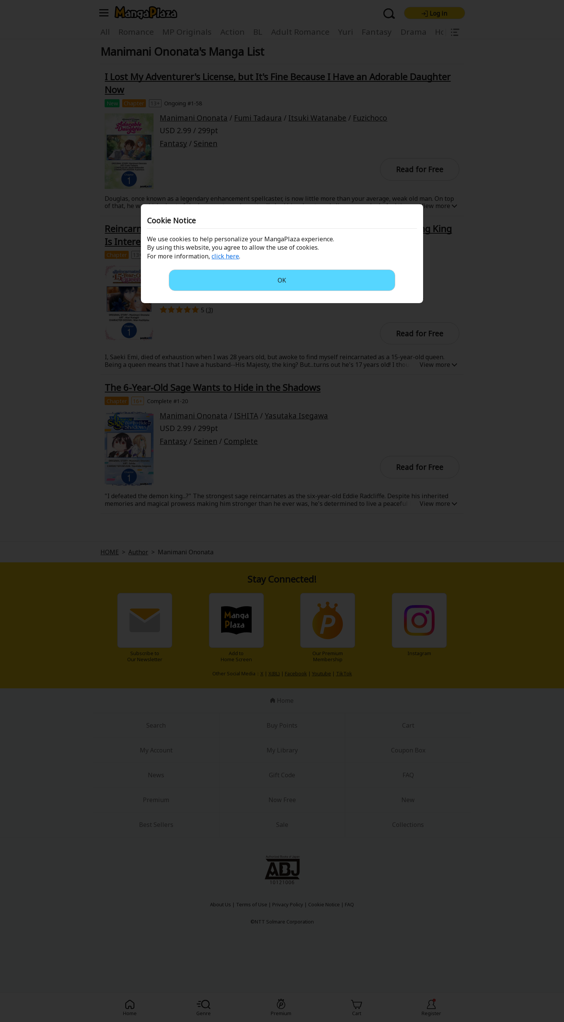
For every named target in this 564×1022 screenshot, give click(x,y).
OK (282, 280)
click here (225, 256)
